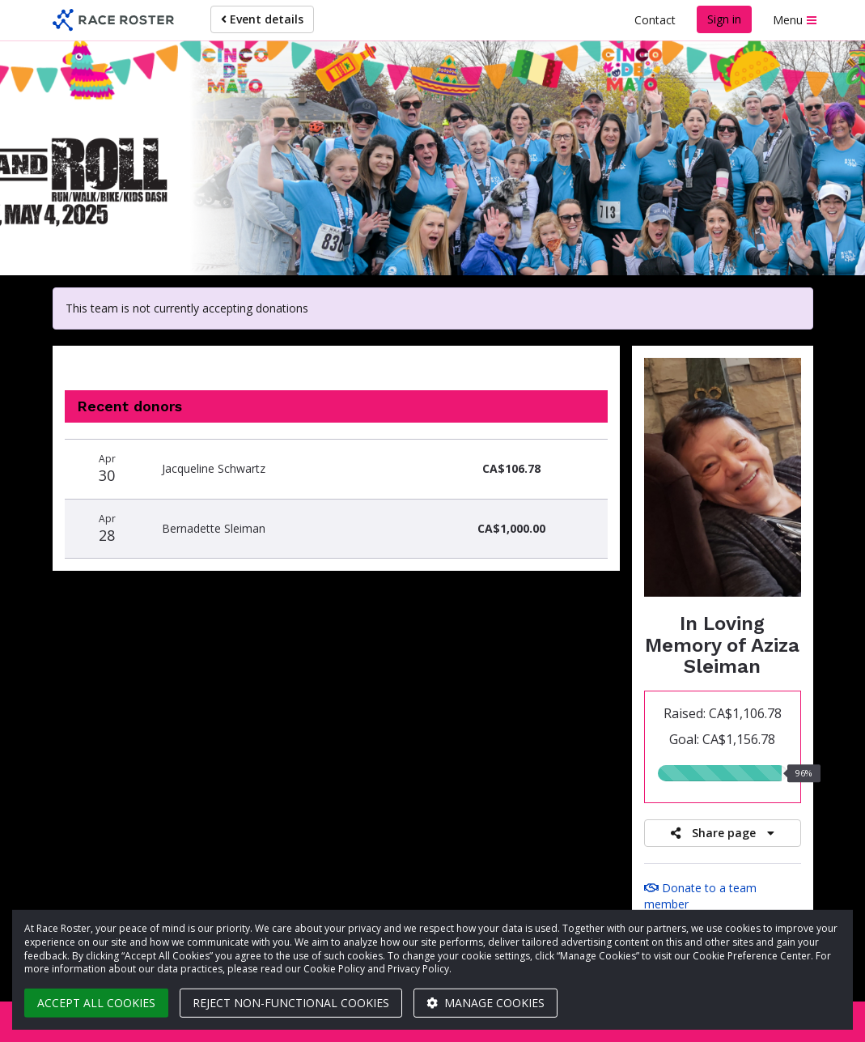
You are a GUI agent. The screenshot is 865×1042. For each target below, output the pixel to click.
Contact (655, 20)
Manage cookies (485, 1002)
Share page (722, 832)
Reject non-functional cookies (291, 1002)
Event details (262, 19)
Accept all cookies (96, 1002)
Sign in (724, 19)
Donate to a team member (700, 896)
